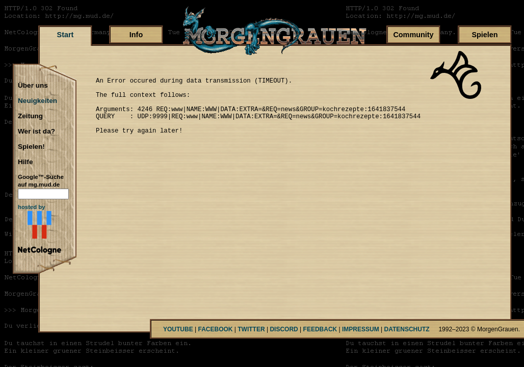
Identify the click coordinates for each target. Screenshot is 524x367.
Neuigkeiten (37, 100)
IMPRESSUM (360, 329)
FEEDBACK (320, 329)
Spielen (484, 35)
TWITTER (251, 329)
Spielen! (31, 146)
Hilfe (25, 162)
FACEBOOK (215, 329)
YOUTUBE (178, 329)
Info (136, 35)
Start (65, 35)
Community (413, 35)
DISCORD (284, 329)
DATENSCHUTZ (407, 329)
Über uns (33, 85)
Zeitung (30, 116)
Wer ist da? (36, 131)
